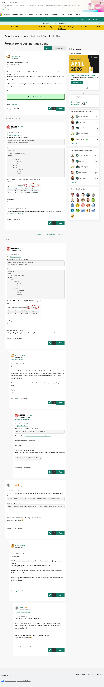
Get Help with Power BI (40, 36)
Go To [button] (95, 19)
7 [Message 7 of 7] (20, 467)
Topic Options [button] (58, 48)
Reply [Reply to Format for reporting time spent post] (60, 108)
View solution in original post (15, 213)
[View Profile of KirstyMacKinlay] (16, 56)
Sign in (83, 19)
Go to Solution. (38, 97)
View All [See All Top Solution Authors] (74, 143)
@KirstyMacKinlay (15, 135)
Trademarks (100, 674)
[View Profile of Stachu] (13, 485)
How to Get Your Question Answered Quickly (79, 103)
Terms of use (90, 674)
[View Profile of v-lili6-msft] (20, 126)
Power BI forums (12, 36)
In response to (17, 359)
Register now (62, 29)
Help (89, 19)
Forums (31, 14)
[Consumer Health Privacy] (24, 681)
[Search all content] (79, 23)
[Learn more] (77, 82)
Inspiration (39, 14)
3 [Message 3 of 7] (16, 591)
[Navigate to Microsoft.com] (5, 15)
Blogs (62, 14)
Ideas (46, 14)
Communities (54, 14)
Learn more (5, 9)
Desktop (56, 36)
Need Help (15, 104)
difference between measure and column (38, 436)
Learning (70, 14)
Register (76, 19)
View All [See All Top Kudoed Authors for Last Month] (74, 182)
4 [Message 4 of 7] (20, 646)
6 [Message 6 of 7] (16, 398)
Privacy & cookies (80, 674)
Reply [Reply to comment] (60, 223)
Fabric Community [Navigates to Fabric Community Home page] (19, 14)
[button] (48, 48)
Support (78, 14)
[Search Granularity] (49, 23)
